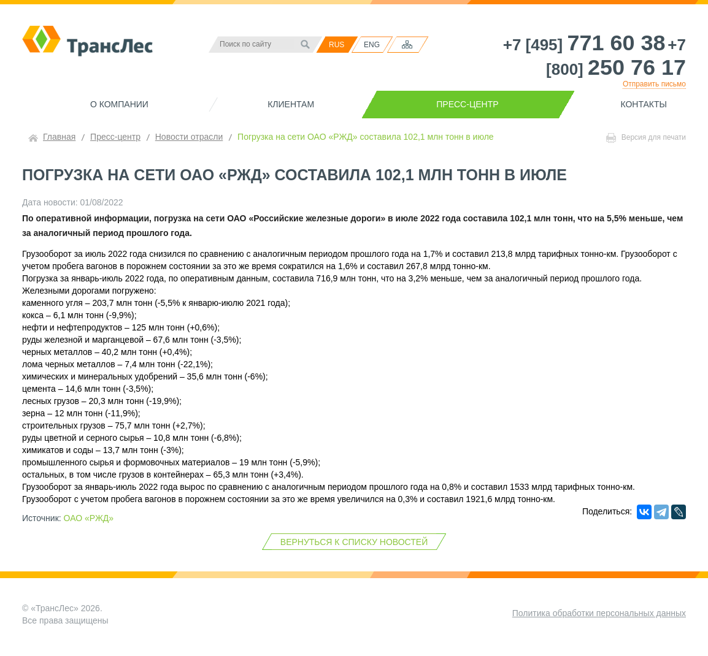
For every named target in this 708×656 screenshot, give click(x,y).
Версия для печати (646, 138)
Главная (59, 137)
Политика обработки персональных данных (599, 613)
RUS (336, 44)
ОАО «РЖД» (89, 518)
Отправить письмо (654, 84)
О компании (119, 104)
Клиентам (290, 104)
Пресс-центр (467, 104)
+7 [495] (584, 45)
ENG (372, 44)
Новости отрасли (189, 137)
